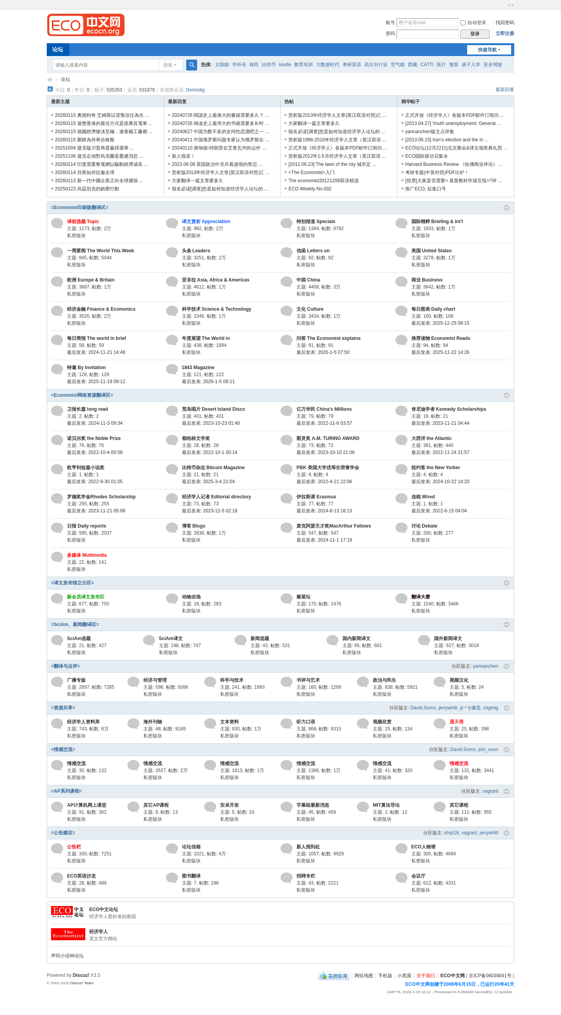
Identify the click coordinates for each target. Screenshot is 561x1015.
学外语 (239, 64)
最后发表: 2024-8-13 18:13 (324, 511)
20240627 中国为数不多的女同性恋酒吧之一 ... (220, 131)
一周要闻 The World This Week (100, 250)
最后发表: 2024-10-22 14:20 (440, 481)
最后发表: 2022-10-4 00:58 (95, 452)
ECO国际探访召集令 (426, 156)
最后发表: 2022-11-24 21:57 (440, 452)
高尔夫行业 (376, 64)
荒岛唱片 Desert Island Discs (213, 409)
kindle (285, 64)
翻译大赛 (420, 597)
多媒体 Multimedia (87, 555)
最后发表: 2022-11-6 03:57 (324, 423)
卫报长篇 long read (87, 409)
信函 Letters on (313, 250)
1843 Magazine (198, 367)
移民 (254, 64)
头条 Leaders (196, 250)
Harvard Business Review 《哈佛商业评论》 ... (454, 164)
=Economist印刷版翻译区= (79, 207)
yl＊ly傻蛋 (470, 708)
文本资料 (229, 722)
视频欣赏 (382, 722)
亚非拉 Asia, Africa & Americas (216, 280)
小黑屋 (404, 975)
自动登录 (473, 22)
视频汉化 (459, 680)
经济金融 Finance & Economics (101, 309)
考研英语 (351, 64)
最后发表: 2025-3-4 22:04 (208, 481)
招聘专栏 (305, 876)
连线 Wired (423, 497)
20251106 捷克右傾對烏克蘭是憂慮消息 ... (99, 156)
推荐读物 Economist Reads (441, 338)
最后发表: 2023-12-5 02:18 (210, 511)
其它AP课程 (156, 805)
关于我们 (425, 975)
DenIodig (195, 90)
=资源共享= (63, 708)
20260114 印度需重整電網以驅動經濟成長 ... (101, 164)
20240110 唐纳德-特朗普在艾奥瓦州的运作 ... (219, 148)
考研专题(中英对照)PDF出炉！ (437, 172)
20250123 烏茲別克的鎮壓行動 (87, 189)
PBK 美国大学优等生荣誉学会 (327, 467)
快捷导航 (487, 50)
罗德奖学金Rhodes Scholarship (101, 497)
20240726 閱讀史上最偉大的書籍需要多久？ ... (220, 115)
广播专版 (76, 680)
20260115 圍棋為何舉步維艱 (85, 139)
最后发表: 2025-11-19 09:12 (96, 381)
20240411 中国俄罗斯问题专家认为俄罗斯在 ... (220, 139)
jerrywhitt (448, 708)
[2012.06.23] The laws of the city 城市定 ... (332, 164)
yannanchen (485, 666)
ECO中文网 (50, 79)
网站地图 (364, 975)
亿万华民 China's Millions (324, 409)
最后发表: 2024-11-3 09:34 (95, 423)
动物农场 (191, 597)
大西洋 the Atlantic (431, 438)
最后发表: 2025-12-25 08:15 (440, 323)
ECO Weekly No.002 (310, 189)
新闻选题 (260, 638)
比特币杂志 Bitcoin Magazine (213, 467)
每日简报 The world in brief (96, 338)
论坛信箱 (191, 847)
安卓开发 (229, 805)
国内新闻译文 (356, 638)
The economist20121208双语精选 (323, 180)
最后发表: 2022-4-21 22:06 (324, 481)
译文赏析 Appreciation (206, 221)
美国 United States (431, 250)
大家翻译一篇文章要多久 (197, 180)
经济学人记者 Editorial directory (216, 497)
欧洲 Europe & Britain (91, 280)
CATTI (427, 64)
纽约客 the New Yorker (435, 467)
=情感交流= (63, 749)
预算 (454, 64)
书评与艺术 (308, 680)
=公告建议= (63, 833)
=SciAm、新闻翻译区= (75, 624)
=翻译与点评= (65, 666)
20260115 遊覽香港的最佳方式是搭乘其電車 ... (103, 123)
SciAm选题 (79, 638)
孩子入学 (471, 64)
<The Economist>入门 (311, 172)
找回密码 (505, 22)
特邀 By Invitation (86, 367)
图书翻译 (191, 876)
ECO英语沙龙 (81, 876)
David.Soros (423, 708)
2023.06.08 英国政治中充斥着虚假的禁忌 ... (217, 164)
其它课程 (459, 805)
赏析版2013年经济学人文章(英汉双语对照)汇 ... (221, 172)
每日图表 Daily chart (433, 309)
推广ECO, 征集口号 (425, 189)
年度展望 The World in (206, 338)
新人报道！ (183, 156)
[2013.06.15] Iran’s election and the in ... (446, 139)
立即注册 (505, 33)
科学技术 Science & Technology (216, 309)
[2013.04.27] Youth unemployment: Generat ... (453, 123)
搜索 (168, 65)
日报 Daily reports (86, 526)
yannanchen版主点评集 (429, 131)
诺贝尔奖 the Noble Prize (94, 438)
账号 (390, 22)
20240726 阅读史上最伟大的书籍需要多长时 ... (220, 123)
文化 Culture (309, 309)
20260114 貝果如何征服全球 (85, 172)
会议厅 (418, 876)
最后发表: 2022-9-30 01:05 (95, 481)
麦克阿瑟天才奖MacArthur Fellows (333, 526)
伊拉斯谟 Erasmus (316, 497)
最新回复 (505, 89)
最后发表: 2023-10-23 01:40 (211, 423)
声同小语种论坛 (67, 956)
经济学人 (98, 931)
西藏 (412, 64)
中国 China (308, 280)
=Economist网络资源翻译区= (82, 395)
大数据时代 (327, 64)
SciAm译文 (171, 638)
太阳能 (222, 64)
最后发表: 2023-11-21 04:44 (440, 423)
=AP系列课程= (66, 791)
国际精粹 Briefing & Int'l (437, 221)
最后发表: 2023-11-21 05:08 (96, 511)
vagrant (490, 791)
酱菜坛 (303, 597)
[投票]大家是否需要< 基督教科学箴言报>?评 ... (453, 180)
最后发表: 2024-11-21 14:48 (96, 352)
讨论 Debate (424, 526)
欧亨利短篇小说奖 (85, 467)
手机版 (385, 975)
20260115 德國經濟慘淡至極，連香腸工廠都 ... (103, 131)
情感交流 (76, 763)
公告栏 (74, 847)
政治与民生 (384, 680)
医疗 (441, 64)
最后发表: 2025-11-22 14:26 (440, 352)
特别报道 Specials (315, 221)
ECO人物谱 (423, 847)
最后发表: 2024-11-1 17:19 (324, 540)
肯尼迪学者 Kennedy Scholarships (449, 409)
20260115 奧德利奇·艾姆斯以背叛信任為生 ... (102, 115)
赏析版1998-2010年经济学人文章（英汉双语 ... (337, 139)
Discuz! (81, 975)
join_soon (488, 749)
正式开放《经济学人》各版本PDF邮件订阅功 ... (337, 148)
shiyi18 (451, 833)
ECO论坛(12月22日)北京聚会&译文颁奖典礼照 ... (456, 148)
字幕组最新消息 (312, 805)
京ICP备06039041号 (490, 975)
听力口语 (305, 722)
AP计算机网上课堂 (86, 805)
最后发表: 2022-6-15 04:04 (439, 511)
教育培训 (303, 64)
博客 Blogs (194, 526)
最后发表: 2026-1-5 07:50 (322, 352)
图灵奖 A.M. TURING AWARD (328, 438)
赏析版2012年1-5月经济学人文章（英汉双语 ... (336, 156)
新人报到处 (308, 847)
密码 (390, 33)
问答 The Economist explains (328, 338)
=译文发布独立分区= (72, 583)
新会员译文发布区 (85, 597)
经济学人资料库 (83, 722)
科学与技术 (231, 680)
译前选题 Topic (83, 221)
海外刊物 (152, 722)
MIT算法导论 (386, 805)
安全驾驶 (492, 64)
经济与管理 (155, 680)
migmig (490, 708)
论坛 (57, 49)
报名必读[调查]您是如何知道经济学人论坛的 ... (220, 189)
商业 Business (427, 280)
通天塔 (457, 722)
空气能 (398, 64)
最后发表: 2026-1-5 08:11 (208, 381)
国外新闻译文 (448, 638)
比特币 (269, 64)
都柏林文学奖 (196, 438)
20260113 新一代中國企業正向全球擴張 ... (99, 180)
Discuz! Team (82, 983)
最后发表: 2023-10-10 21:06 (325, 452)
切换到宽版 (510, 5)
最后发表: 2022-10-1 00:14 (210, 452)
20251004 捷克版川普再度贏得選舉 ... (94, 148)
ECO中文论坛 (103, 909)
